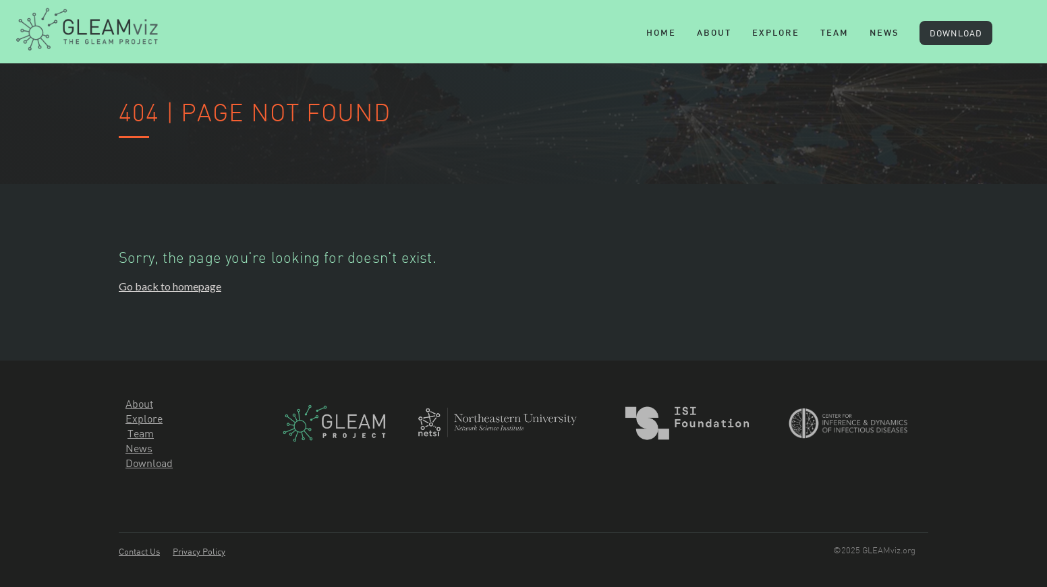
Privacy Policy (199, 551)
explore (775, 34)
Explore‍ (144, 418)
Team (141, 433)
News (884, 34)
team (834, 34)
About (714, 34)
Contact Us (139, 551)
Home (661, 34)
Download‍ (149, 463)
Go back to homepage (170, 286)
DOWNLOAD (956, 33)
